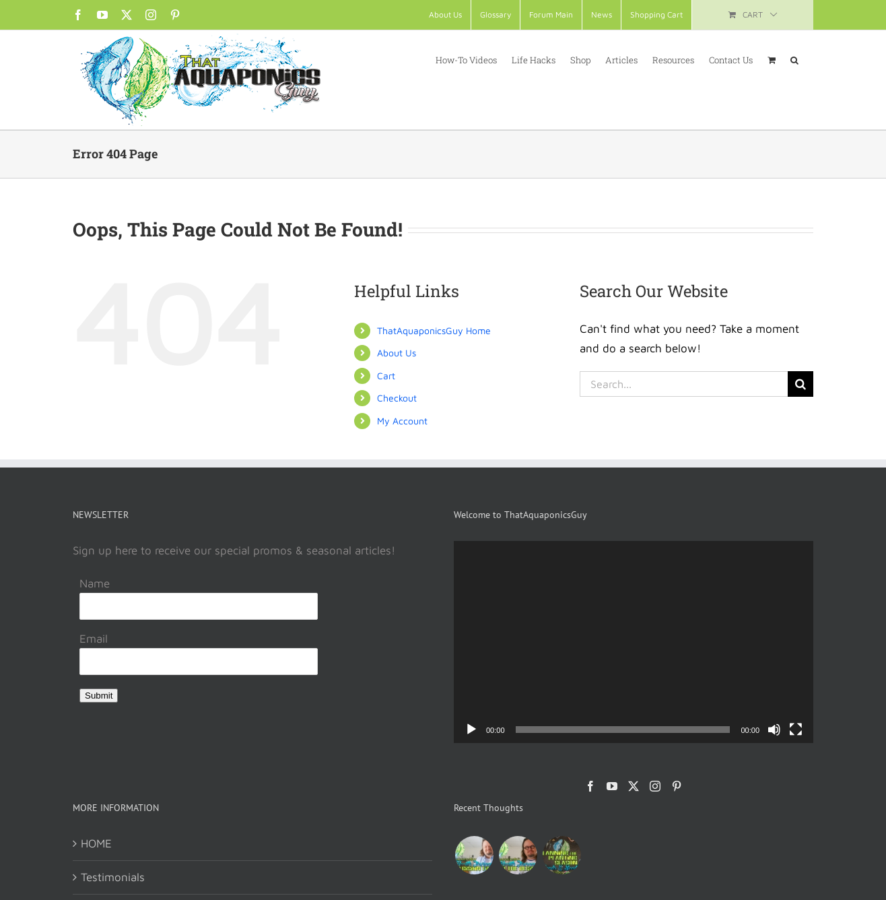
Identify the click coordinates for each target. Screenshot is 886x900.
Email (93, 638)
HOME (96, 843)
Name (94, 583)
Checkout (397, 398)
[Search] (800, 384)
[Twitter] (633, 786)
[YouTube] (612, 786)
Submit (98, 695)
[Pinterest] (676, 786)
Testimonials (113, 877)
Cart (386, 375)
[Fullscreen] (796, 729)
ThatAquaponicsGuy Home (434, 330)
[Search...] (684, 384)
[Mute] (774, 729)
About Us (396, 352)
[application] (633, 642)
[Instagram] (655, 786)
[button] (794, 59)
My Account (402, 420)
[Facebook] (590, 786)
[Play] (471, 729)
